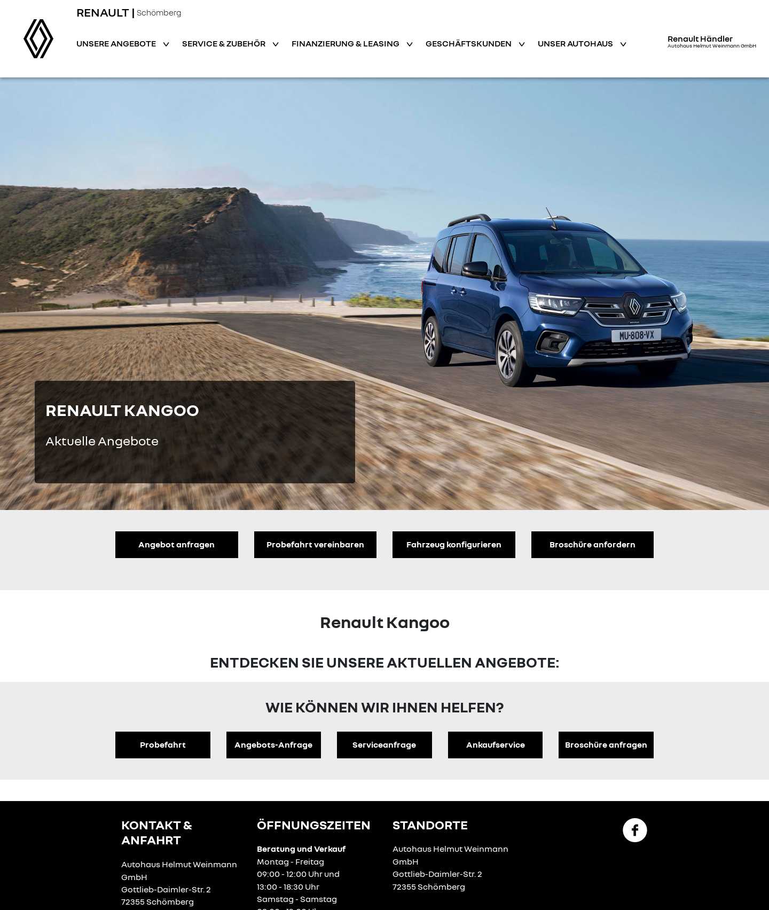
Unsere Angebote (117, 43)
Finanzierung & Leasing (346, 43)
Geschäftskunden (469, 43)
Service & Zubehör (224, 43)
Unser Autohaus (576, 43)
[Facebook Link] (635, 829)
